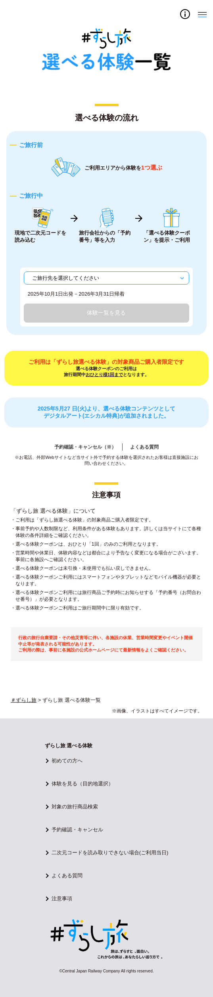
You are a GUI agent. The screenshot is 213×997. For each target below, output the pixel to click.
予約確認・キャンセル (77, 830)
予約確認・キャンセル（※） (85, 447)
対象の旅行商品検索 (75, 807)
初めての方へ (67, 761)
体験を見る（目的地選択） (82, 784)
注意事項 (62, 899)
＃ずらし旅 (23, 700)
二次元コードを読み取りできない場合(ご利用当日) (110, 853)
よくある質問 (144, 447)
